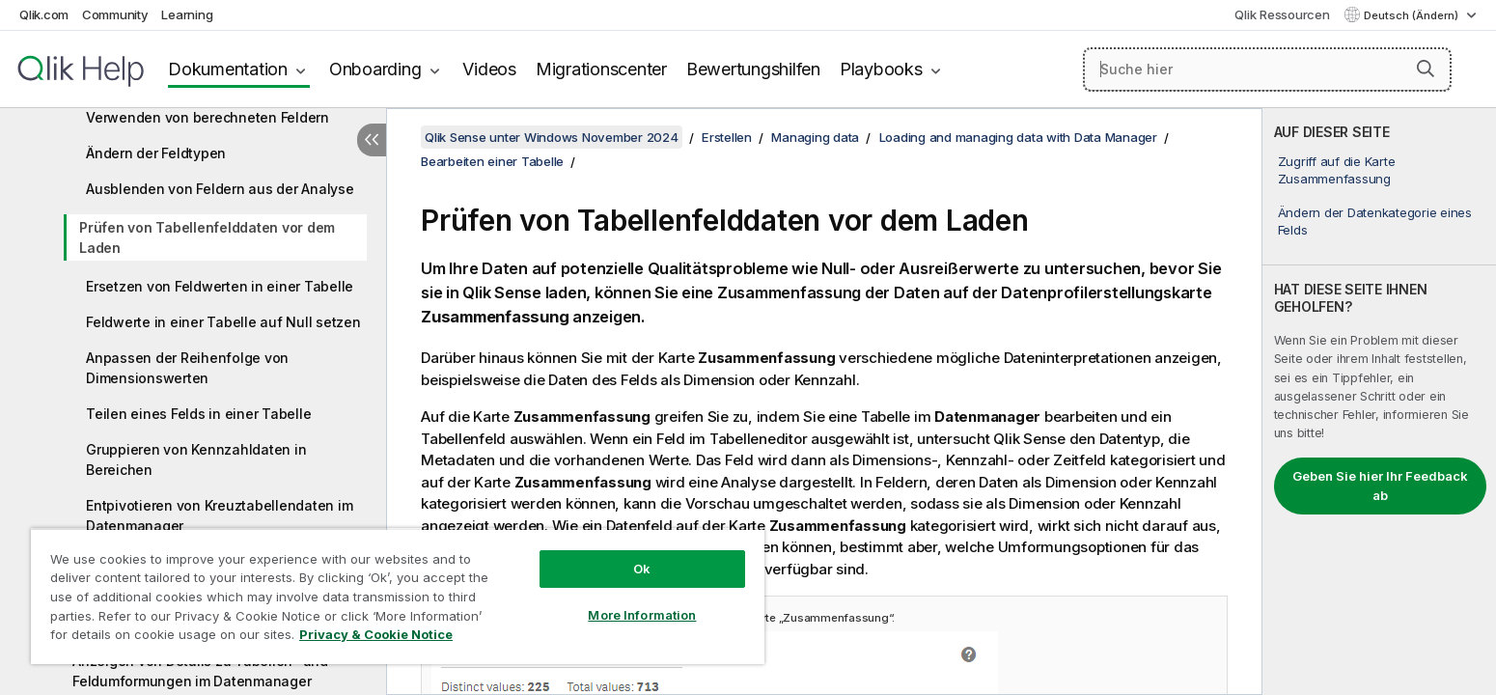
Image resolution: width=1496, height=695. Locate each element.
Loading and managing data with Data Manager (1018, 137)
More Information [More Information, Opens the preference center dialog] (642, 615)
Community (115, 14)
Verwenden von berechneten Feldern (207, 117)
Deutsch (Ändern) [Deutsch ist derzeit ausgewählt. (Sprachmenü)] (1412, 15)
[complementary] (1379, 401)
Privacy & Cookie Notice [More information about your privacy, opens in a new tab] (376, 634)
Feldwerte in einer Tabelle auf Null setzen (223, 322)
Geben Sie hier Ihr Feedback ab (1380, 485)
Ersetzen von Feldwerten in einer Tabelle (219, 286)
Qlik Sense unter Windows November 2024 (552, 137)
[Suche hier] (1267, 69)
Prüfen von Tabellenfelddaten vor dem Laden (207, 237)
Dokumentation (228, 69)
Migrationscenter (601, 69)
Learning (186, 14)
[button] (1425, 68)
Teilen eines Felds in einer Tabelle (198, 413)
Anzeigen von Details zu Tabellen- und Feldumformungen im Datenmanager (200, 671)
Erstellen (727, 137)
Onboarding (375, 69)
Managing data (815, 137)
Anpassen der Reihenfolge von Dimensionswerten (187, 367)
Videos (489, 69)
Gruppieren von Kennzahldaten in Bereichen (196, 459)
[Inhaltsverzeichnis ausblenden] (371, 140)
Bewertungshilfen (753, 69)
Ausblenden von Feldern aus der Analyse (220, 189)
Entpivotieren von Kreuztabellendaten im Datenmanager (219, 515)
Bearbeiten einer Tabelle (492, 161)
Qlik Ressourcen (1281, 14)
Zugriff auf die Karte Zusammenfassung (1337, 169)
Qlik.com (44, 14)
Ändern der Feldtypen (156, 153)
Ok (642, 568)
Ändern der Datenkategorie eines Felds (1375, 221)
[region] (397, 596)
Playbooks (881, 69)
